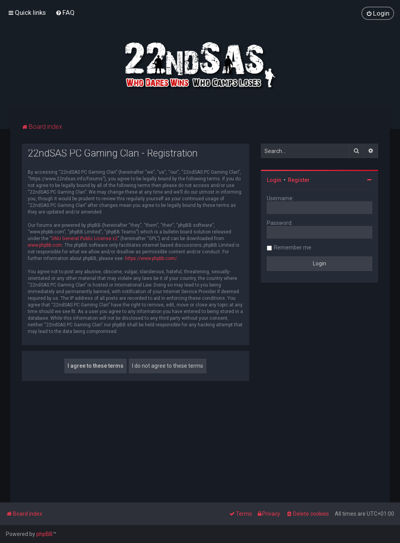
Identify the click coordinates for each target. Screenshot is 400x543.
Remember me (292, 247)
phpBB (44, 534)
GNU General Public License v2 (85, 238)
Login (274, 180)
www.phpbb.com (45, 245)
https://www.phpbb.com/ (151, 258)
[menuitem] (65, 12)
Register (299, 180)
